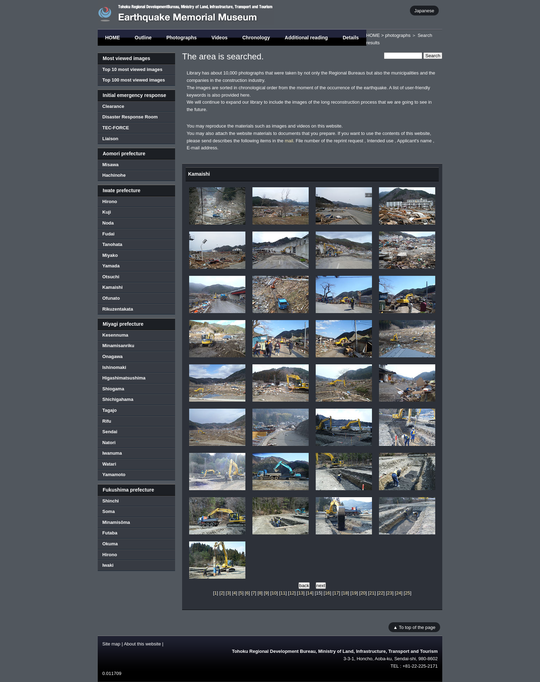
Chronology (256, 37)
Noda (108, 223)
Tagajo (109, 410)
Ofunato (111, 298)
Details (351, 37)
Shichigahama (117, 399)
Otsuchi (110, 276)
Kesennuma (115, 335)
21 (371, 593)
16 (327, 593)
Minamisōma (116, 522)
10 (273, 593)
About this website (142, 644)
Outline (143, 37)
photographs (397, 35)
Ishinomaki (114, 367)
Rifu (106, 421)
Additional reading (306, 37)
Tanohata (112, 244)
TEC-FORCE (115, 127)
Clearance (113, 106)
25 (407, 593)
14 (309, 593)
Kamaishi (112, 287)
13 (300, 593)
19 (354, 593)
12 (291, 593)
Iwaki (108, 565)
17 (336, 593)
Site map (111, 644)
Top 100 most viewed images (133, 80)
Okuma (110, 543)
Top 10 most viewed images (132, 69)
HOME (112, 37)
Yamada (111, 265)
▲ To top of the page (414, 627)
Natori (109, 442)
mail (289, 140)
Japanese (424, 10)
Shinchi (110, 501)
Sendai (109, 431)
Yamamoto (114, 474)
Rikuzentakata (117, 309)
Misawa (110, 164)
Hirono (109, 201)
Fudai (108, 233)
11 (283, 593)
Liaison (110, 138)
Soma (108, 511)
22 (380, 593)
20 (362, 593)
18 (345, 593)
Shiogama (113, 388)
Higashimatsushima (124, 378)
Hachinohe (114, 175)
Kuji (106, 212)
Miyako (110, 255)
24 (398, 593)
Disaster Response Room (130, 116)
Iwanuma (112, 453)
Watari (109, 464)
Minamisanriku (118, 345)
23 (389, 593)
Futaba (109, 532)
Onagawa (112, 356)
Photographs (181, 37)
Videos (220, 37)
